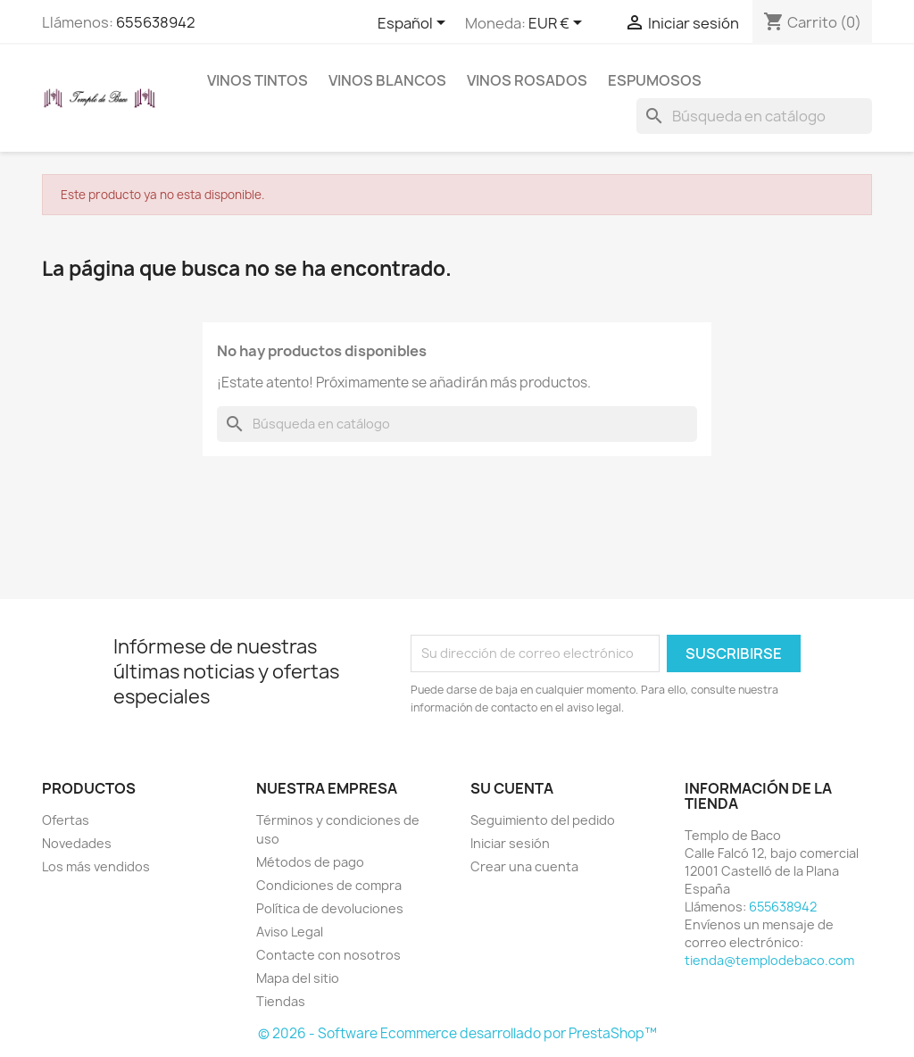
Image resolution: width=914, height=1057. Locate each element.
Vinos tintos (257, 80)
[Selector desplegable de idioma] (415, 24)
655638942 (155, 22)
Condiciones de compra (329, 885)
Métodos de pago (310, 861)
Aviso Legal (289, 931)
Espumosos (655, 80)
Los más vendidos (96, 866)
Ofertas (65, 819)
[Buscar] (754, 116)
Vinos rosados (527, 80)
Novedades (77, 843)
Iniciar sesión (510, 843)
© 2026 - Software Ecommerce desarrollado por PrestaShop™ (457, 1033)
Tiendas (280, 1001)
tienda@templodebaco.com (769, 960)
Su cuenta (511, 788)
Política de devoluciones (329, 908)
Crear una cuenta (524, 866)
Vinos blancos (387, 80)
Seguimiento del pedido (542, 819)
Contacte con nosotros (328, 954)
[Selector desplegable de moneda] (558, 24)
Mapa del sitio (297, 978)
